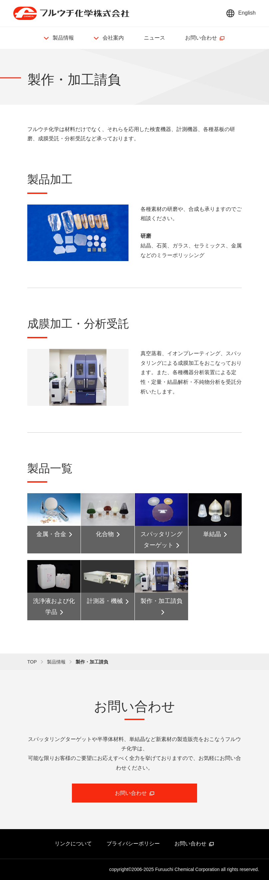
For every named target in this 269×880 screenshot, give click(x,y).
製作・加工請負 (92, 661)
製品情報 (63, 38)
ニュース (154, 38)
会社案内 (113, 38)
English (247, 13)
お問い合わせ (201, 38)
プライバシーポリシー (133, 843)
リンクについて (73, 843)
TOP (32, 661)
